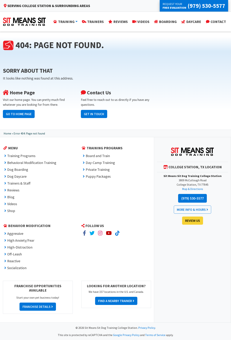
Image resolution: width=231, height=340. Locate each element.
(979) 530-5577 (192, 198)
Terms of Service (155, 335)
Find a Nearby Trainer (116, 301)
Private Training (98, 169)
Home (7, 133)
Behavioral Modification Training (31, 162)
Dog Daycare (17, 176)
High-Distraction (19, 247)
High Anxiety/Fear (20, 240)
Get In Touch (94, 114)
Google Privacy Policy (126, 335)
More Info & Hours (192, 210)
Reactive (13, 261)
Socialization (17, 268)
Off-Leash (14, 254)
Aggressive (15, 233)
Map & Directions (192, 189)
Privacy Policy (146, 328)
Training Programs (21, 155)
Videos (12, 204)
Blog (10, 197)
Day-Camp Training (100, 162)
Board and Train (98, 155)
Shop (11, 210)
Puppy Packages (98, 176)
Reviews (13, 190)
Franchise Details (38, 307)
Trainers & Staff (18, 183)
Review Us (192, 221)
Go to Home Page (19, 114)
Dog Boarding (17, 169)
